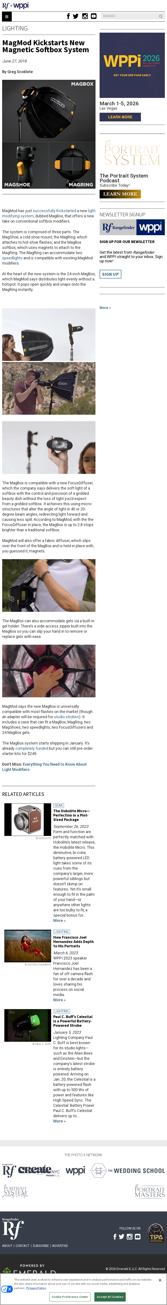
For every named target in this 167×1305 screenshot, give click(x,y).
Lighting (15, 28)
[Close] (160, 1280)
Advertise (60, 1246)
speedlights (12, 258)
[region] (83, 1289)
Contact (23, 1246)
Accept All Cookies (110, 1296)
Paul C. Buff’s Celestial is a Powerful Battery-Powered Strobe (72, 1021)
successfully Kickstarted (54, 210)
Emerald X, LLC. (127, 1269)
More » (105, 308)
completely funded (31, 748)
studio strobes (66, 717)
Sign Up (110, 274)
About (7, 1246)
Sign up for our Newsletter (127, 241)
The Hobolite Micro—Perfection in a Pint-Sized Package (71, 815)
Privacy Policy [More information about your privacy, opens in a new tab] (36, 1288)
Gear (59, 805)
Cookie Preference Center (70, 1296)
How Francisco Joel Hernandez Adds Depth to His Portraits (73, 941)
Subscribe (41, 1246)
